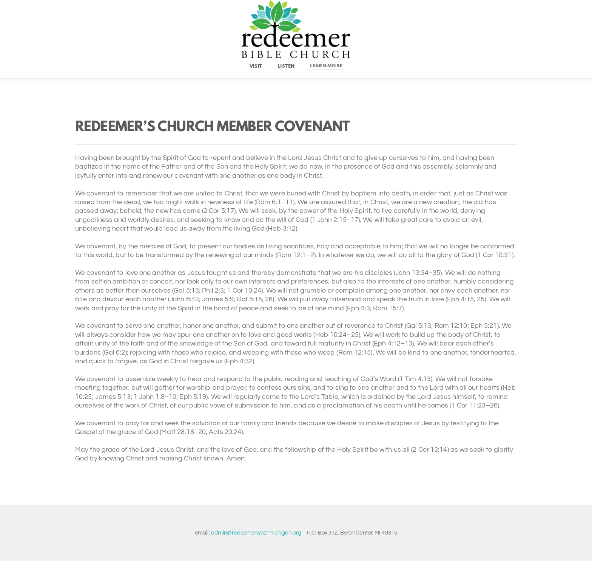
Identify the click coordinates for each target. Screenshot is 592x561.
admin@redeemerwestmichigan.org (256, 533)
